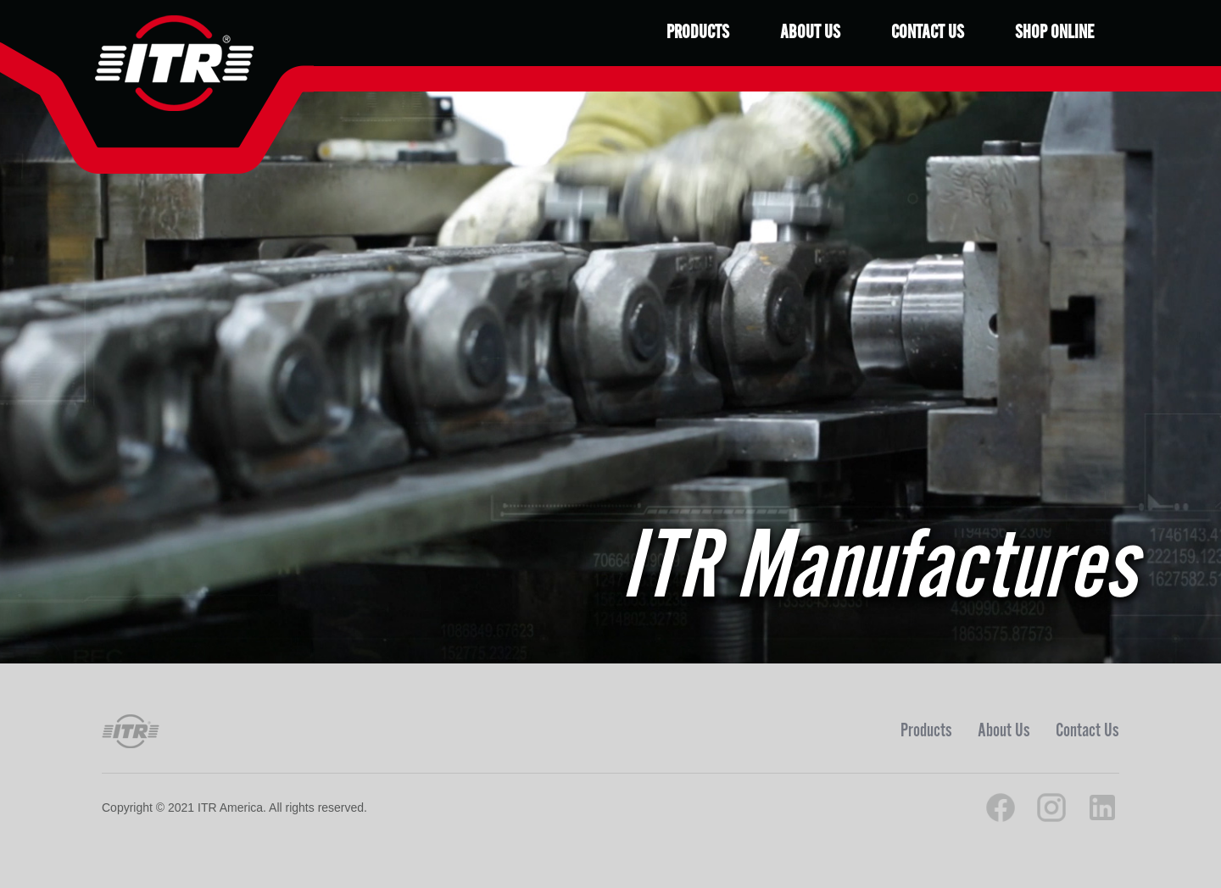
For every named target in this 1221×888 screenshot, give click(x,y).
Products (697, 32)
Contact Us (927, 32)
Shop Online (1054, 32)
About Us (810, 32)
